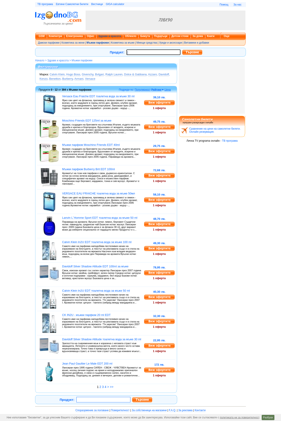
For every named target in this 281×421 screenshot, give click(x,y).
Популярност (143, 89)
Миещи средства (147, 42)
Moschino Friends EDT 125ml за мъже (86, 120)
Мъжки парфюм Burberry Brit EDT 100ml (88, 169)
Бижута (145, 36)
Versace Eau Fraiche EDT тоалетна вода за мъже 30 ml (98, 96)
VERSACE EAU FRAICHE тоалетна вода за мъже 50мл (98, 193)
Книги (210, 36)
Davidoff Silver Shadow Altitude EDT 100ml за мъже (95, 266)
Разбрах (268, 417)
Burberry (67, 78)
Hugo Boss (73, 74)
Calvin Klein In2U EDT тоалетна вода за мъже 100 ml (96, 242)
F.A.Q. (172, 410)
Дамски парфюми (48, 42)
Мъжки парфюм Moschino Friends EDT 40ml (91, 144)
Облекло (130, 36)
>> (111, 387)
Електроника (74, 36)
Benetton (55, 78)
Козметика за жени (73, 42)
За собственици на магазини (149, 410)
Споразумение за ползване (92, 410)
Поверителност (120, 410)
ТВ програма (45, 4)
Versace (90, 78)
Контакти (200, 410)
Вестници (97, 4)
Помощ (224, 4)
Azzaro (152, 74)
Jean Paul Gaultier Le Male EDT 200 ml (87, 363)
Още (226, 36)
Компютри (55, 36)
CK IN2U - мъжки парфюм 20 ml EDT (86, 315)
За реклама (185, 410)
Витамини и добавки (196, 42)
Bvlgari (99, 74)
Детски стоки (179, 36)
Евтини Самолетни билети (72, 4)
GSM (42, 36)
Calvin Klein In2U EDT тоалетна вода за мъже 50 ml (96, 290)
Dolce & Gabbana (135, 74)
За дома (198, 36)
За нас (237, 4)
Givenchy (88, 74)
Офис (90, 36)
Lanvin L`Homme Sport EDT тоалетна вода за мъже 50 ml (99, 217)
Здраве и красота (109, 36)
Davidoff (164, 74)
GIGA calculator (115, 4)
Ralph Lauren (113, 74)
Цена (167, 89)
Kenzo (44, 78)
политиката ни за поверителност (239, 417)
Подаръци (161, 36)
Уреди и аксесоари (170, 42)
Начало (39, 60)
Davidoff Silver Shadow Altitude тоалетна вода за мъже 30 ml (101, 339)
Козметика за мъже (122, 42)
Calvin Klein (57, 74)
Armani (78, 78)
